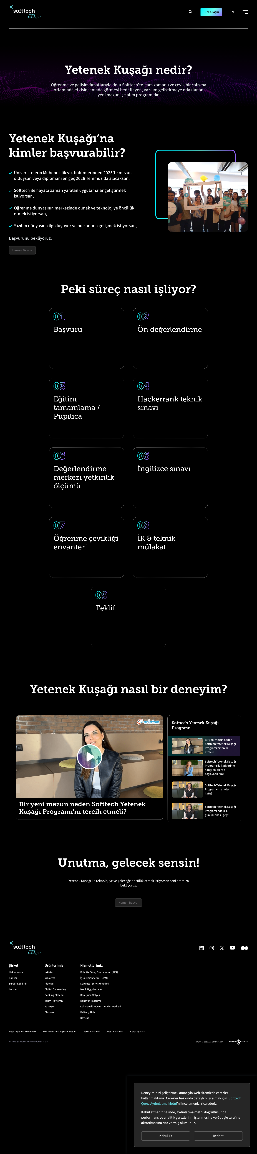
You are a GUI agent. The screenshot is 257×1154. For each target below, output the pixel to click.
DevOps (84, 1121)
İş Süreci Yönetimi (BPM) (94, 1081)
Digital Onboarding (55, 1092)
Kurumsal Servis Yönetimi (94, 1087)
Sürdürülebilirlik (18, 1087)
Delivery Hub (87, 1115)
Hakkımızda (16, 1075)
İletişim (13, 1092)
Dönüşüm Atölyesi (90, 1098)
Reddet (216, 1134)
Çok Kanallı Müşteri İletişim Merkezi (100, 1109)
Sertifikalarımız (92, 1134)
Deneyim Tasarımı (90, 1104)
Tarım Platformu (54, 1104)
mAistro (49, 1075)
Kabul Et (164, 1134)
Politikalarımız (115, 1134)
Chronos (49, 1115)
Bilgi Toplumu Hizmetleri (22, 1134)
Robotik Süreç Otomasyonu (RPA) (99, 1075)
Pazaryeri (50, 1109)
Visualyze (50, 1081)
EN (232, 11)
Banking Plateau (54, 1098)
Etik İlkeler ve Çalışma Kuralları (59, 1134)
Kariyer (13, 1081)
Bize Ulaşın (210, 12)
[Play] (89, 859)
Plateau (49, 1087)
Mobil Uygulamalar (91, 1092)
